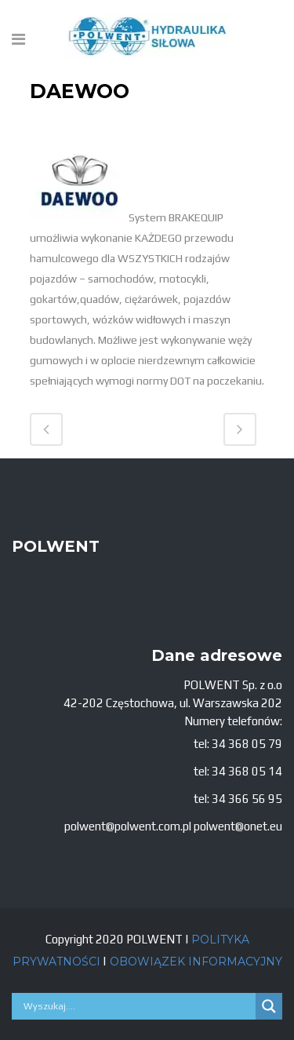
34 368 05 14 (247, 771)
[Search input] (138, 1006)
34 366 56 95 (247, 798)
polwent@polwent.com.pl (127, 826)
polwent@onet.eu (238, 826)
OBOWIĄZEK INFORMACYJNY (194, 961)
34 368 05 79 (247, 743)
